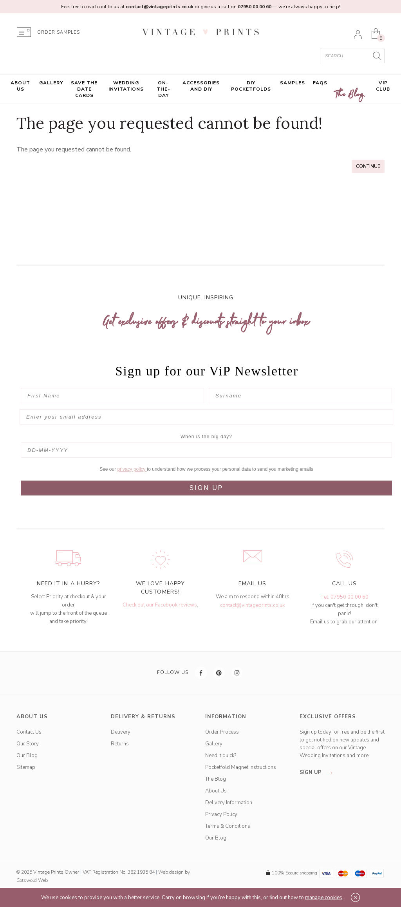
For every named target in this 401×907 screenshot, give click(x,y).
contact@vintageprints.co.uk (252, 605)
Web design (171, 872)
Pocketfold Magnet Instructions (240, 767)
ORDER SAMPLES (58, 32)
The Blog (349, 95)
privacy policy (132, 469)
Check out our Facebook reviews (160, 604)
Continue (368, 166)
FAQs (320, 83)
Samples (292, 83)
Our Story (27, 743)
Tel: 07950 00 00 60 (344, 597)
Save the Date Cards (84, 89)
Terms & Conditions (227, 826)
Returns (120, 743)
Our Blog (27, 755)
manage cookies (323, 897)
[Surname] (300, 395)
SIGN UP (207, 487)
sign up (318, 772)
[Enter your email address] (206, 416)
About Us (20, 86)
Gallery (51, 83)
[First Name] (112, 395)
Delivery (120, 732)
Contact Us (29, 732)
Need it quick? (220, 755)
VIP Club (383, 86)
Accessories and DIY (201, 86)
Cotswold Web (32, 880)
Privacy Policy (221, 814)
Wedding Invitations (126, 86)
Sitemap (25, 767)
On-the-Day (163, 89)
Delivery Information (228, 802)
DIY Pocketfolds (251, 86)
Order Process (222, 732)
